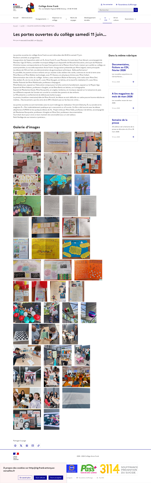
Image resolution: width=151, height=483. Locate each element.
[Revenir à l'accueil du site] (16, 456)
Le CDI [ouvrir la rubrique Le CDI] (22, 26)
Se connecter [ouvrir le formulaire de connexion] (108, 4)
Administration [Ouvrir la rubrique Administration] (27, 18)
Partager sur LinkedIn (27, 446)
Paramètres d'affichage (86, 478)
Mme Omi (40, 40)
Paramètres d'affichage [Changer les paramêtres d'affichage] (127, 4)
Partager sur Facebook (15, 446)
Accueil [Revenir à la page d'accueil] (15, 18)
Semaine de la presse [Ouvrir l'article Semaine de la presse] (119, 121)
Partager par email (33, 446)
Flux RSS (101, 478)
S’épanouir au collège (57, 19)
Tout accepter (55, 477)
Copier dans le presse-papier (38, 446)
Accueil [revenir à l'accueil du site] (15, 26)
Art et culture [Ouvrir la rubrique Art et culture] (116, 19)
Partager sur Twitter (21, 446)
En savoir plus (25, 477)
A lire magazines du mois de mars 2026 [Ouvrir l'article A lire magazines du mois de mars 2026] (122, 95)
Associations (129, 19)
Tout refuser (40, 477)
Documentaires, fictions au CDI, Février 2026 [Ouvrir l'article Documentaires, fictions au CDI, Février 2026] (120, 67)
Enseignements (41, 19)
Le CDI (105, 19)
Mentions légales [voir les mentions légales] (67, 478)
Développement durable (90, 19)
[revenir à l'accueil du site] (58, 6)
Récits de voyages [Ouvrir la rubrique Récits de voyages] (73, 19)
